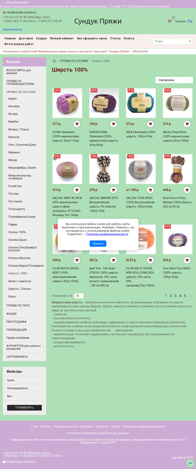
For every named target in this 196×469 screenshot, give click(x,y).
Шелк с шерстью (19, 281)
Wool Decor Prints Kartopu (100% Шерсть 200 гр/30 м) (177, 202)
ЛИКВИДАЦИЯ (16, 329)
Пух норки (15, 201)
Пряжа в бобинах (17, 338)
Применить (24, 407)
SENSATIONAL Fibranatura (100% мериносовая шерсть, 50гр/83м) (103, 138)
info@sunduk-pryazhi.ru (21, 12)
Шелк (12, 296)
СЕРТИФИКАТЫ (17, 356)
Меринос (14, 152)
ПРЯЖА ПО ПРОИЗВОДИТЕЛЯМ (20, 82)
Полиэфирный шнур (22, 216)
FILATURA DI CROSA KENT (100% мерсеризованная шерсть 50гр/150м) (66, 275)
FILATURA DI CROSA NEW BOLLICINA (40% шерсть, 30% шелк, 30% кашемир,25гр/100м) (140, 277)
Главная (10, 38)
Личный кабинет (62, 38)
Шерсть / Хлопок (19, 289)
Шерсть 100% (17, 273)
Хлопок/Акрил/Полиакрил (26, 265)
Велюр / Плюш (18, 129)
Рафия (12, 224)
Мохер (12, 160)
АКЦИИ (11, 313)
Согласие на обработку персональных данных (98, 433)
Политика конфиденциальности (143, 426)
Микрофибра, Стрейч (22, 167)
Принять (98, 243)
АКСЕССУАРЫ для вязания (18, 72)
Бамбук (13, 121)
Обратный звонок (12, 29)
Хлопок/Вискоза (19, 258)
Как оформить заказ (92, 38)
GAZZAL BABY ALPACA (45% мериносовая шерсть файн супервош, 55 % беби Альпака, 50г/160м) (67, 206)
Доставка (26, 38)
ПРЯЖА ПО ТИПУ (18, 305)
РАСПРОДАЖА (16, 321)
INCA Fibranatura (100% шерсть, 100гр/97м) (140, 134)
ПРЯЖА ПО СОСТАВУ (74, 61)
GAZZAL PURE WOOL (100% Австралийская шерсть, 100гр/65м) (140, 202)
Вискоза (13, 137)
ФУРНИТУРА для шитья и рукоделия (23, 347)
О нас (34, 426)
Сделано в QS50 (182, 457)
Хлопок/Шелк (17, 240)
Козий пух (15, 186)
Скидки (41, 38)
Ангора (13, 114)
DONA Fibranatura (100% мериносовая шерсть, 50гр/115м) (66, 136)
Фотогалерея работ (19, 44)
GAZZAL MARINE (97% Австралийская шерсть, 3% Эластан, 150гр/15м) (103, 204)
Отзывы (45, 426)
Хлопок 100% (17, 232)
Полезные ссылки (66, 426)
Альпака (13, 106)
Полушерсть (16, 209)
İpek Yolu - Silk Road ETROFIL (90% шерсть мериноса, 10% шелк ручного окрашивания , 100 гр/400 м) (104, 277)
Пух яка (13, 193)
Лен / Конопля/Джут (22, 144)
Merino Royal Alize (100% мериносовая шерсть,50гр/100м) (176, 136)
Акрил (12, 98)
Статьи (115, 38)
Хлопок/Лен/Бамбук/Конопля (22, 249)
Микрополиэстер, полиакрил (20, 177)
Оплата (129, 38)
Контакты (102, 426)
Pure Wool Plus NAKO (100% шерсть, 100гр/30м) (176, 273)
